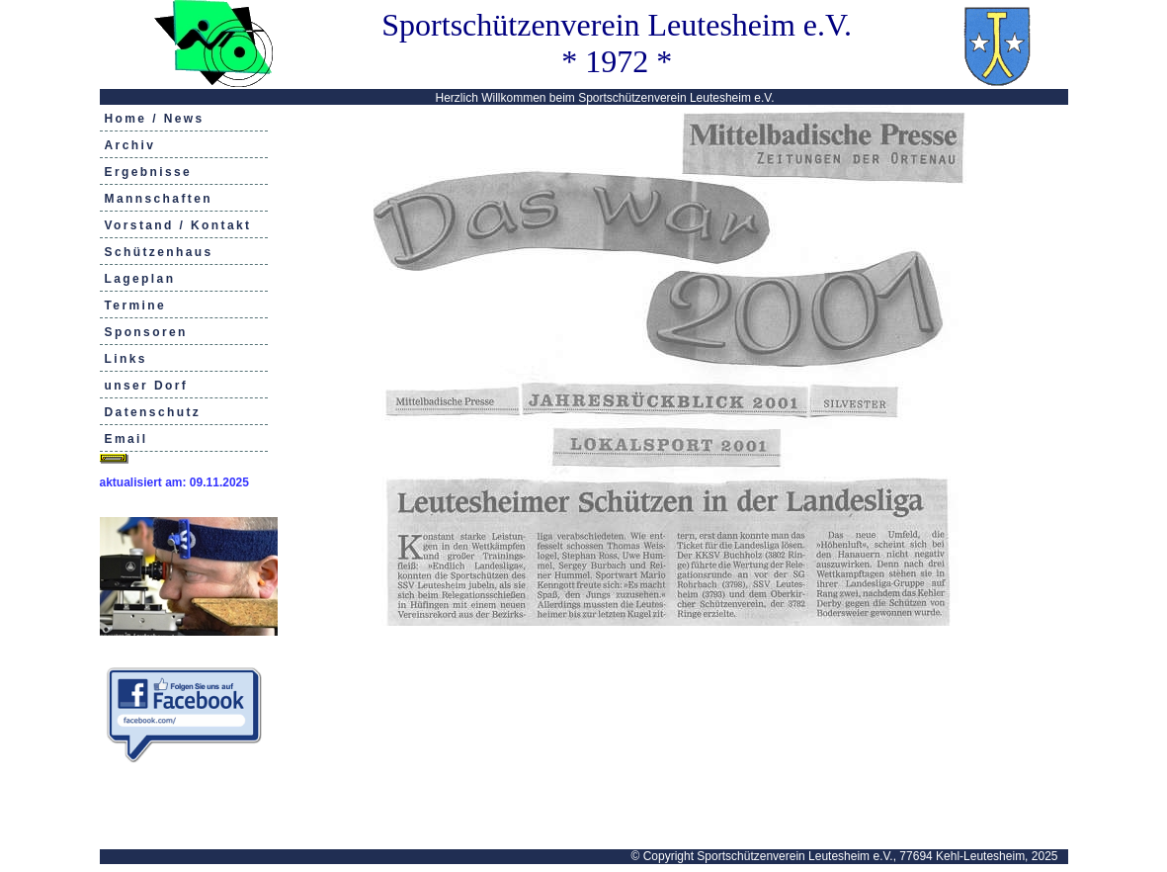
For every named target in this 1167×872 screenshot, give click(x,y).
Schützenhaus (159, 252)
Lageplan (140, 279)
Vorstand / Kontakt (178, 225)
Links (126, 359)
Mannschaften (158, 199)
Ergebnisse (149, 172)
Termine (136, 305)
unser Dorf (147, 385)
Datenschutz (153, 412)
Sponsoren (146, 332)
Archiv (130, 145)
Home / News (155, 119)
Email (126, 439)
